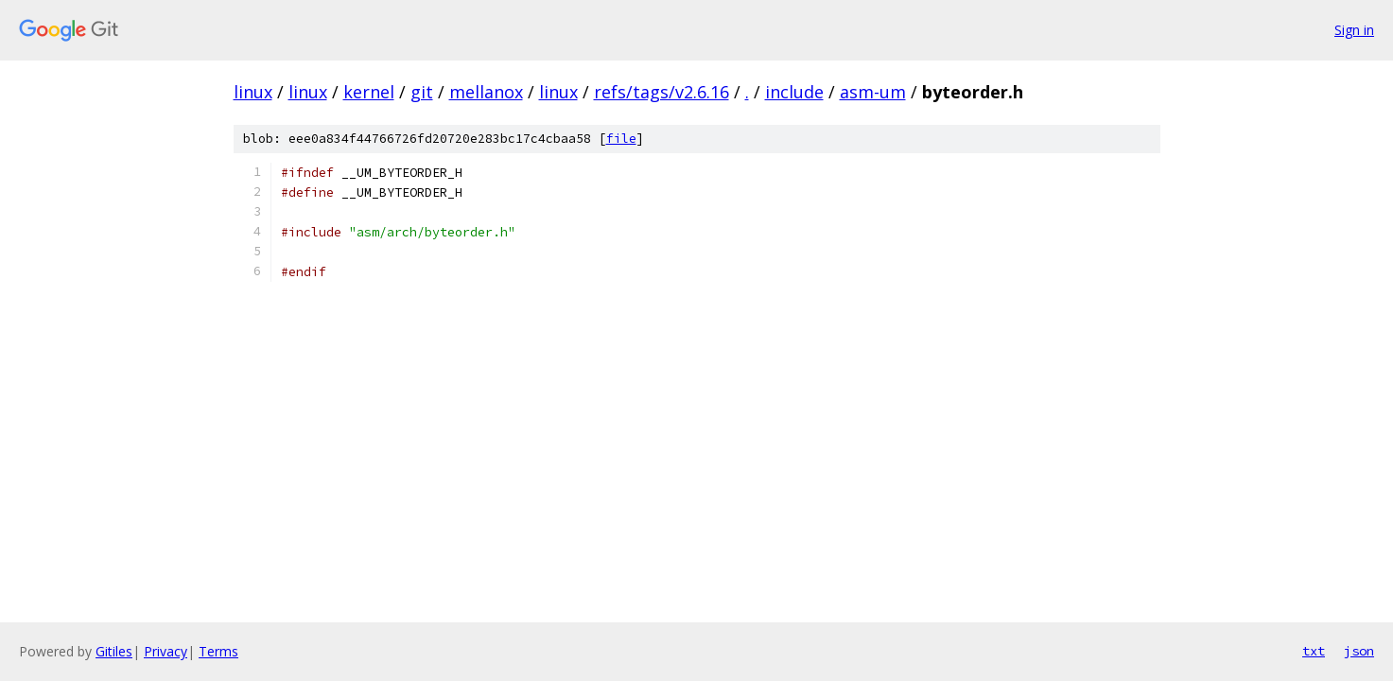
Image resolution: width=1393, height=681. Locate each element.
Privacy (165, 651)
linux (253, 91)
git (421, 91)
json (1359, 650)
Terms (218, 651)
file (621, 139)
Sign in (1354, 30)
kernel (368, 91)
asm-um (873, 91)
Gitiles (114, 651)
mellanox (486, 91)
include (794, 91)
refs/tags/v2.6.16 (661, 91)
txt (1313, 650)
